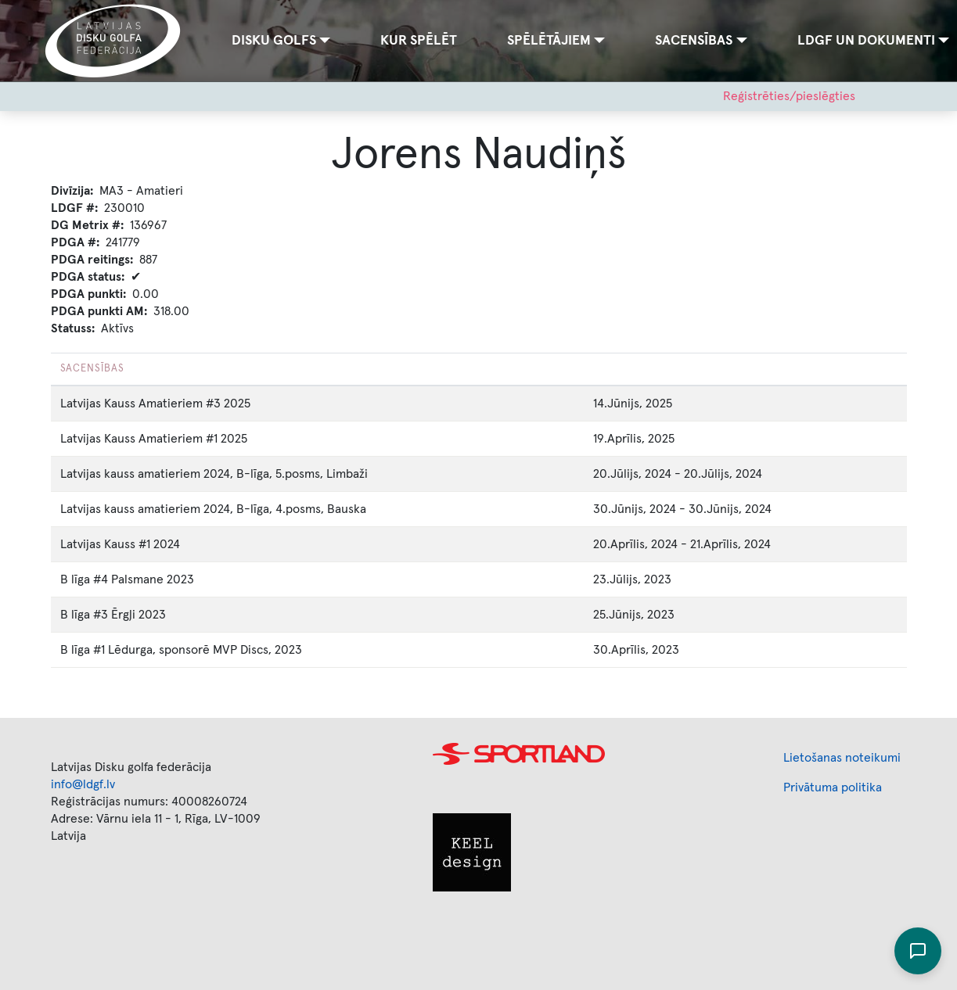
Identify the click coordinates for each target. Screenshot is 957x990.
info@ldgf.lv (83, 784)
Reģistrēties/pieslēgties (789, 96)
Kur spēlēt (418, 41)
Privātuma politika (832, 787)
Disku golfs (274, 41)
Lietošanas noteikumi (842, 757)
